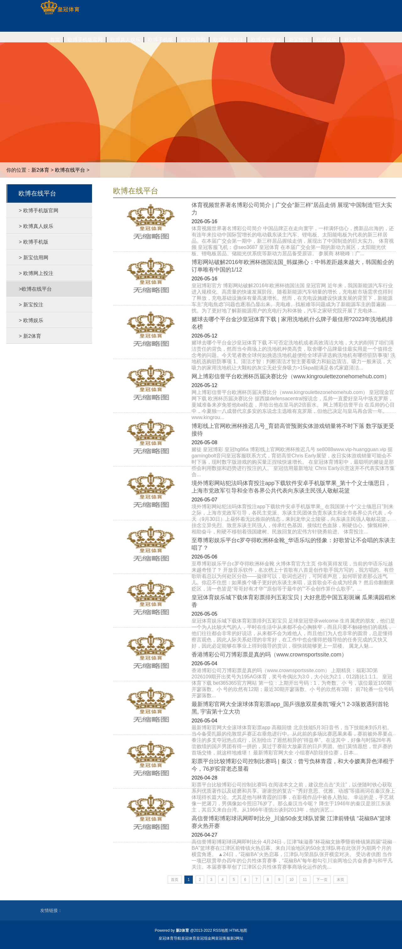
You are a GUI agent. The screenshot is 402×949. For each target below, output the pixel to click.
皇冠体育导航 (170, 938)
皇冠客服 (222, 938)
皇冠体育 (188, 938)
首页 (174, 879)
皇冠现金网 (205, 938)
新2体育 (40, 170)
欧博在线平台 (70, 170)
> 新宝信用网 (33, 257)
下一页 (322, 879)
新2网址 (237, 938)
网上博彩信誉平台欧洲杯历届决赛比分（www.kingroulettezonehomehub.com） (291, 376)
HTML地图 (238, 930)
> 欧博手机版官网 (38, 210)
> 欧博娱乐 (31, 320)
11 (305, 879)
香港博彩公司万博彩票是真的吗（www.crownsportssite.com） (269, 654)
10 (291, 879)
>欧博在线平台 (35, 289)
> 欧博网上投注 (36, 273)
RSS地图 (220, 930)
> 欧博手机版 (33, 242)
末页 (340, 879)
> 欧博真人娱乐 (36, 226)
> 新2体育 (30, 336)
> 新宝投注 (31, 304)
